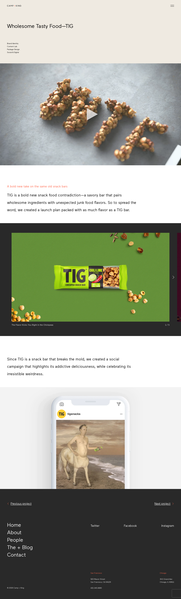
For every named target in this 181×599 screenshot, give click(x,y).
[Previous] (6, 277)
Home (14, 524)
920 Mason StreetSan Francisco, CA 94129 (101, 580)
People (15, 539)
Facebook (130, 525)
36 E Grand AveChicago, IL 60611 (167, 580)
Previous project (19, 503)
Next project (164, 503)
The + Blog (20, 547)
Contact (16, 554)
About (14, 532)
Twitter (95, 525)
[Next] (175, 277)
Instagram (167, 525)
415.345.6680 (96, 588)
